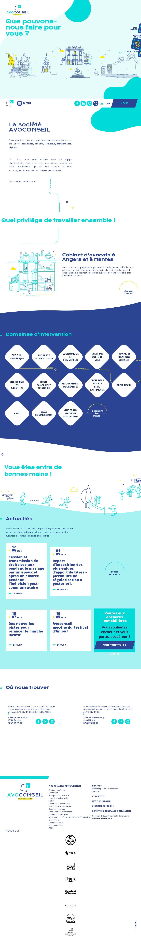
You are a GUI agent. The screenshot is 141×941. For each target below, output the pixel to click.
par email (96, 791)
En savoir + (18, 593)
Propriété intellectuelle (58, 798)
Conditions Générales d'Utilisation (111, 811)
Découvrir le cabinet (129, 292)
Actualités (98, 796)
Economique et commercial (60, 806)
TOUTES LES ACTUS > (114, 573)
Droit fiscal (53, 792)
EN (108, 103)
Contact (97, 786)
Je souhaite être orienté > (97, 412)
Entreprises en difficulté (59, 795)
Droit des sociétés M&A (58, 814)
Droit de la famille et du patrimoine (56, 824)
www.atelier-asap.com (102, 818)
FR (101, 103)
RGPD (51, 801)
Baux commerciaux (57, 809)
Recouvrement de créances (60, 811)
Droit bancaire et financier (60, 803)
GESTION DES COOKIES (103, 806)
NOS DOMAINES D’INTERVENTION (65, 786)
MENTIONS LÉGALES (101, 801)
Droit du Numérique (57, 790)
